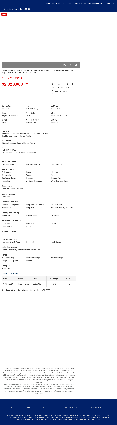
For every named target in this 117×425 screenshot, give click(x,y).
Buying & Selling (79, 3)
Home (47, 3)
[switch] (64, 65)
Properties (56, 3)
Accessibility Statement (76, 407)
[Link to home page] (4, 3)
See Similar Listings (60, 92)
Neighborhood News (96, 3)
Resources (111, 3)
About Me (67, 3)
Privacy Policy (94, 404)
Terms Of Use (78, 404)
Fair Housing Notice (100, 407)
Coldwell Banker (18, 404)
